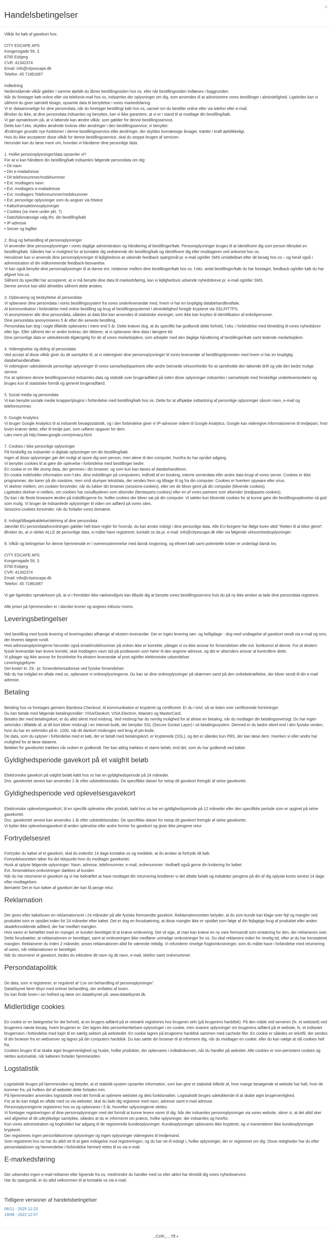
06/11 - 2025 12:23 (21, 1209)
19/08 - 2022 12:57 (21, 1214)
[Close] (326, 7)
